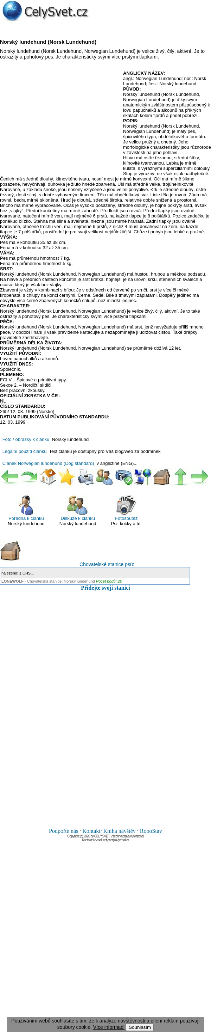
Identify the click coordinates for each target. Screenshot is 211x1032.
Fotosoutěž (126, 507)
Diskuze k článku (77, 507)
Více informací (108, 1027)
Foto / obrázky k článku (26, 439)
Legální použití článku (24, 451)
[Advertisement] (59, 121)
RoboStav (151, 831)
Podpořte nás (63, 831)
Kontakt (91, 831)
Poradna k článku (26, 507)
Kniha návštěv (119, 831)
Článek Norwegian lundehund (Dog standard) (48, 463)
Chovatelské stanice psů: (67, 553)
